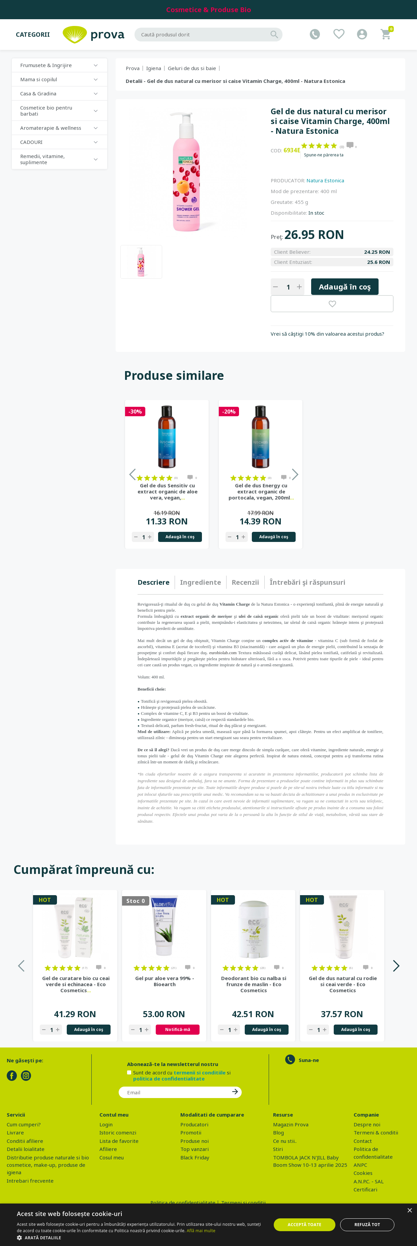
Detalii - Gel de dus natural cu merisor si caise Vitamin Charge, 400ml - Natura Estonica (235, 81)
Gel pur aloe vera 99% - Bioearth (164, 981)
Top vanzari (194, 1149)
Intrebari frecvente (30, 1180)
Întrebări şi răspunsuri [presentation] (308, 582)
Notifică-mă (177, 1029)
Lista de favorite (119, 1140)
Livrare (15, 1132)
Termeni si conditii (243, 1202)
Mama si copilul (38, 79)
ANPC (360, 1164)
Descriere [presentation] (154, 582)
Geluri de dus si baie (192, 68)
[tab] (156, 582)
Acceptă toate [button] (305, 1224)
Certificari (365, 1189)
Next (396, 965)
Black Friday (194, 1157)
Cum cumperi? (24, 1124)
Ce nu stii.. (285, 1140)
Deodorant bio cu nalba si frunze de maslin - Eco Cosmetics (253, 984)
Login (106, 1124)
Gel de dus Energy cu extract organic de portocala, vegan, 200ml (261, 491)
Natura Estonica (325, 180)
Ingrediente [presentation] (200, 582)
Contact (363, 1140)
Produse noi (194, 1140)
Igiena (153, 68)
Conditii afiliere (25, 1140)
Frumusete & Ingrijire (46, 65)
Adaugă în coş (345, 286)
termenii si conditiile (200, 1072)
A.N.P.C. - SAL (369, 1181)
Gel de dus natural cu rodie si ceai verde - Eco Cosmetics (343, 984)
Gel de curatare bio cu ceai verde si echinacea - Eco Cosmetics (76, 984)
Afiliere (108, 1149)
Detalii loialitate (25, 1149)
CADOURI (31, 142)
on (304, 146)
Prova (133, 68)
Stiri (278, 1149)
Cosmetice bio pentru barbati (46, 110)
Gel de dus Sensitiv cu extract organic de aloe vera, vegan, (168, 491)
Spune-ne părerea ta (324, 155)
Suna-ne (309, 1060)
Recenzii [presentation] (245, 582)
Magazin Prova (290, 1124)
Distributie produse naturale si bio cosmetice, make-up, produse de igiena (48, 1165)
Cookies (363, 1172)
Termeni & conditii (376, 1132)
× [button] (409, 1210)
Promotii (190, 1132)
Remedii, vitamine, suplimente (42, 159)
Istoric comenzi (117, 1132)
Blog (278, 1132)
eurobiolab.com (223, 652)
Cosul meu (111, 1157)
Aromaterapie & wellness (50, 127)
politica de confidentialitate (169, 1078)
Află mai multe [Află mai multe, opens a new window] (201, 1231)
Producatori (194, 1124)
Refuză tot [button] (367, 1224)
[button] (140, 1237)
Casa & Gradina (38, 93)
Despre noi (367, 1124)
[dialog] (208, 1225)
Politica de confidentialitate (182, 1202)
